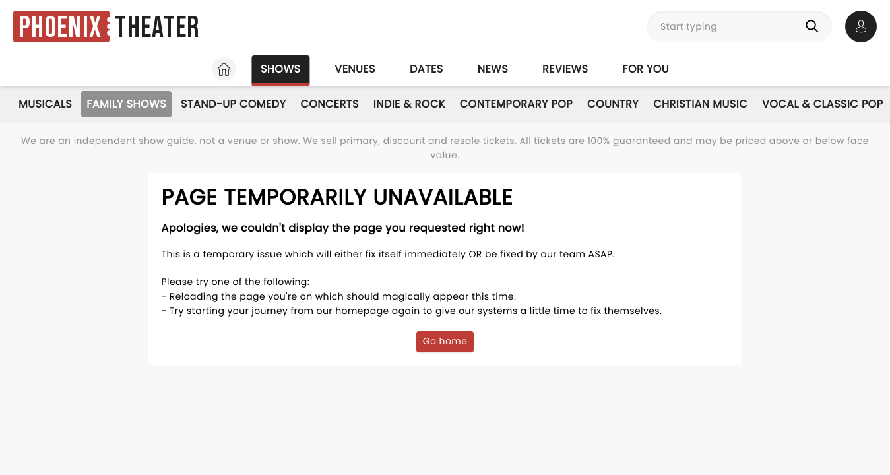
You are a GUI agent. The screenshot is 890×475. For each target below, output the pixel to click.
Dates (426, 69)
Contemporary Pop (516, 103)
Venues (354, 69)
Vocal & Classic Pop (822, 103)
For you (645, 69)
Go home (445, 341)
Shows (280, 69)
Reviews (565, 69)
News (493, 69)
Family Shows (126, 103)
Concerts (329, 103)
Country (613, 103)
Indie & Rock (409, 103)
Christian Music (700, 103)
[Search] (815, 26)
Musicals (45, 103)
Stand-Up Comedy (233, 103)
